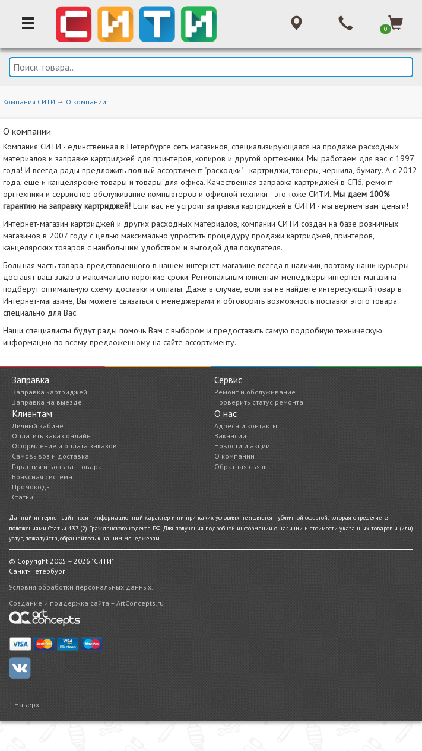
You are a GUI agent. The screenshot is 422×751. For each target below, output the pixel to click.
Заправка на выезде (47, 401)
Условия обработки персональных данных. (81, 587)
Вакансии (230, 435)
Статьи (22, 496)
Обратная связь (240, 466)
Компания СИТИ (29, 101)
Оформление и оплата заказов (64, 445)
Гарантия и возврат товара (57, 466)
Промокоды (31, 486)
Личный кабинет (39, 425)
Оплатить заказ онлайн (51, 435)
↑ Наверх (24, 704)
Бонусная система (42, 476)
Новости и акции (242, 445)
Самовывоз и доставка (50, 455)
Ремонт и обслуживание (255, 391)
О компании (86, 101)
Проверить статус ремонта (258, 401)
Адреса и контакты (245, 425)
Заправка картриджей (49, 391)
